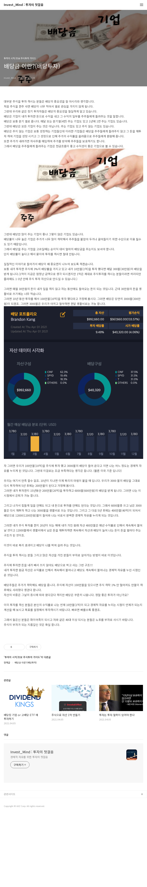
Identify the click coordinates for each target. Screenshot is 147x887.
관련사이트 (9, 866)
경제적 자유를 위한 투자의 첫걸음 (29, 829)
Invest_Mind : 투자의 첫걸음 (23, 5)
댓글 (6, 807)
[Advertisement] (73, 673)
